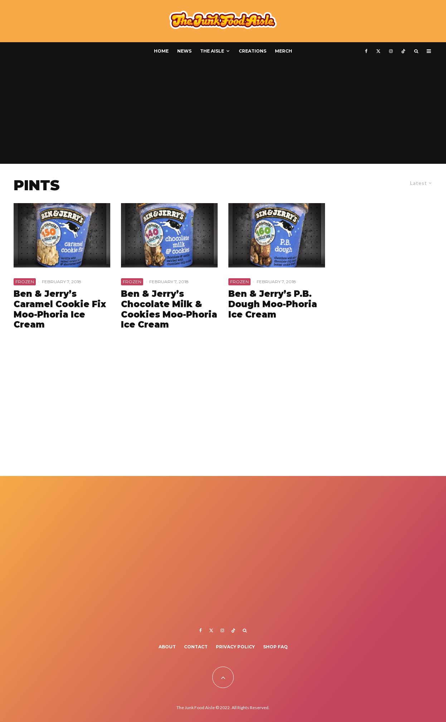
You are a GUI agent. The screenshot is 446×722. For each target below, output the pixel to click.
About (167, 646)
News (184, 51)
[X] (378, 51)
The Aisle (212, 51)
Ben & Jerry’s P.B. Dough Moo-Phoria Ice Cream (272, 304)
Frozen (24, 281)
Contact (196, 646)
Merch (283, 51)
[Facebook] (366, 51)
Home (161, 51)
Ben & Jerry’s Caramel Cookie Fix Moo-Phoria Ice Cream (60, 309)
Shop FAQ (275, 646)
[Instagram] (391, 51)
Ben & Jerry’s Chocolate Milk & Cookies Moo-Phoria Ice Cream (169, 309)
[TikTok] (403, 51)
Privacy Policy (235, 646)
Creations (252, 51)
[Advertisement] (223, 114)
